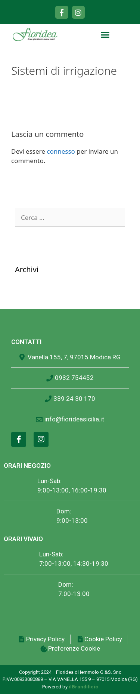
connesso (61, 151)
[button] (105, 35)
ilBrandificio (83, 687)
